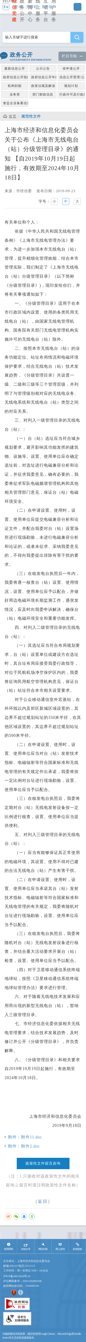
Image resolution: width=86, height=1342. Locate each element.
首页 (13, 116)
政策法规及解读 (43, 86)
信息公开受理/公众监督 (72, 77)
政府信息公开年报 (43, 77)
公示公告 (43, 68)
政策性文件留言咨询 (43, 1163)
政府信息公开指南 (15, 77)
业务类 (15, 94)
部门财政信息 (43, 94)
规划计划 (71, 86)
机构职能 (15, 86)
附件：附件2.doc (24, 1146)
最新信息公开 (14, 68)
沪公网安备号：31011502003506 (22, 1281)
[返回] (43, 1201)
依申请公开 (71, 68)
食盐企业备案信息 (15, 103)
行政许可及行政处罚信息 (72, 94)
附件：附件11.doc (25, 1137)
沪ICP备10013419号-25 (17, 1276)
